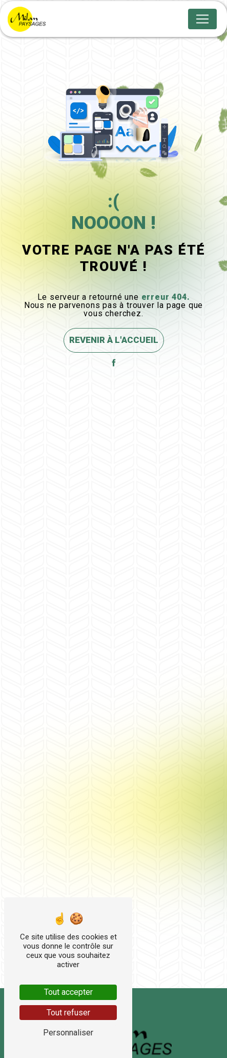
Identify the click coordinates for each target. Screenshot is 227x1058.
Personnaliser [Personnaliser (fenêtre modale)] (68, 1032)
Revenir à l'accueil (113, 340)
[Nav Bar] (202, 19)
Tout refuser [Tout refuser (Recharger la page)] (68, 1012)
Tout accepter (68, 992)
